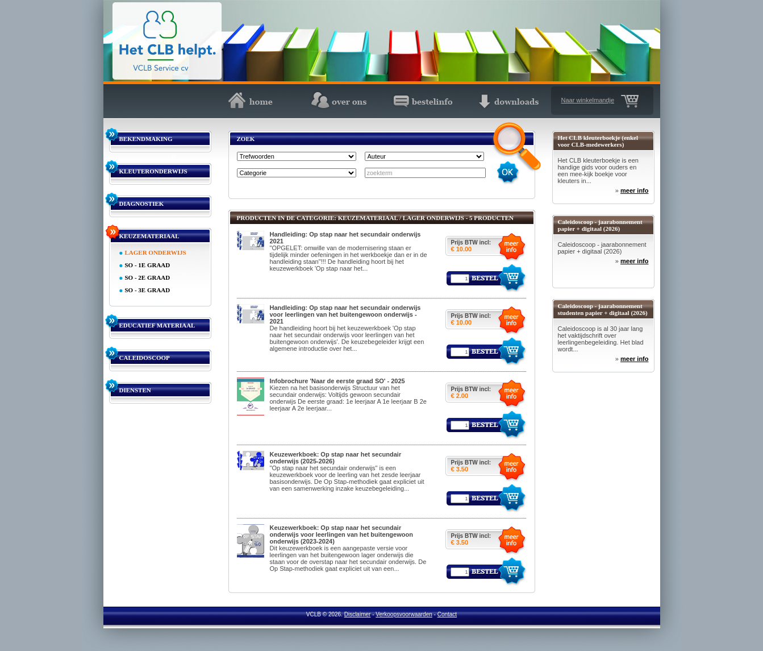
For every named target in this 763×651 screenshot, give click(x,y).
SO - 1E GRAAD (147, 265)
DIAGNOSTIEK (141, 203)
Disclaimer (357, 614)
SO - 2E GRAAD (147, 277)
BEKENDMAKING (146, 138)
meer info (634, 190)
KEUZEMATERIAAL (149, 236)
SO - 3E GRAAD (147, 290)
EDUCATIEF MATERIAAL (157, 325)
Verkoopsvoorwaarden (404, 614)
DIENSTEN (135, 390)
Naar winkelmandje (588, 100)
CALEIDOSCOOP (144, 357)
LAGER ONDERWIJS (155, 252)
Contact (447, 614)
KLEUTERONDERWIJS (153, 171)
